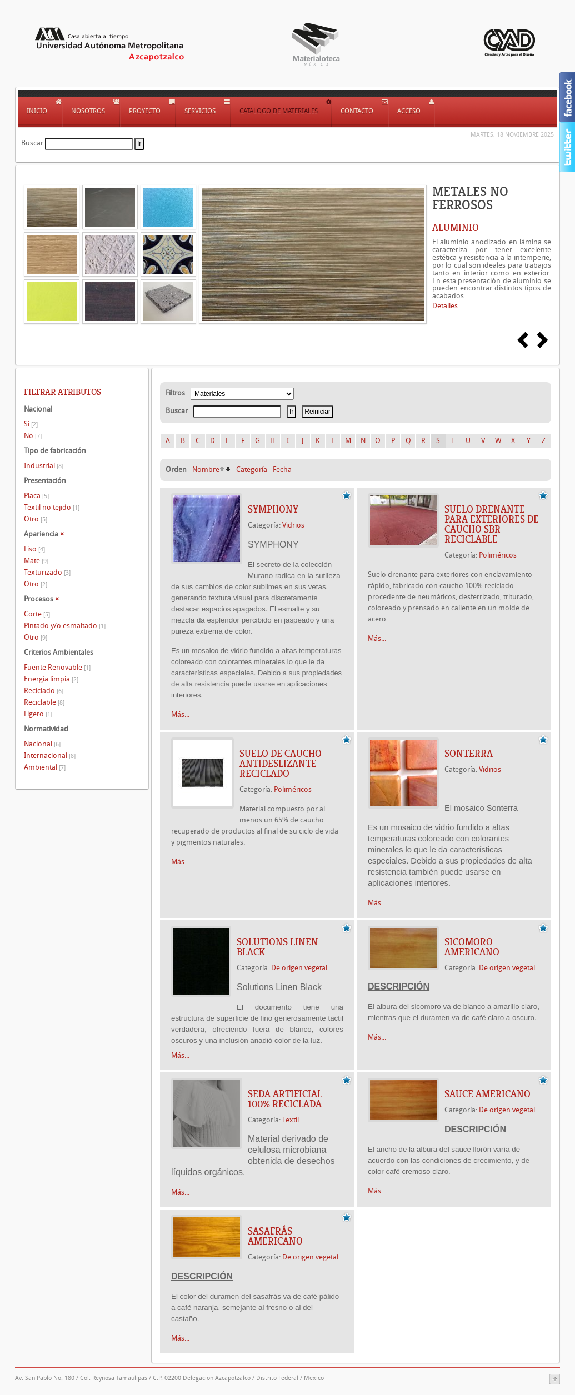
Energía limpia (51, 679)
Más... (180, 714)
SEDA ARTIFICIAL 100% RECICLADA (285, 1099)
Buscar (32, 143)
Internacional (50, 755)
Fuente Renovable (57, 667)
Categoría (251, 469)
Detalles (445, 306)
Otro (35, 519)
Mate (36, 560)
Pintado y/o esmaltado (65, 625)
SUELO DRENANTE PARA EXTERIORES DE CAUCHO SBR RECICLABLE (491, 524)
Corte (37, 614)
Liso (34, 549)
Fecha (282, 469)
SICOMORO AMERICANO (471, 947)
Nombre (205, 469)
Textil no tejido (51, 507)
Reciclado (43, 690)
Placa (36, 495)
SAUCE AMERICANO (487, 1094)
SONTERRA (468, 753)
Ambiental (45, 767)
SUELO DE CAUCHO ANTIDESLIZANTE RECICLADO (280, 763)
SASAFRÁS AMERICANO (275, 1236)
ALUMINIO (455, 228)
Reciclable (44, 702)
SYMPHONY (273, 509)
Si (31, 424)
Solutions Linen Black (277, 947)
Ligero (38, 714)
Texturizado (47, 572)
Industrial (43, 465)
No (33, 435)
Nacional (42, 744)
